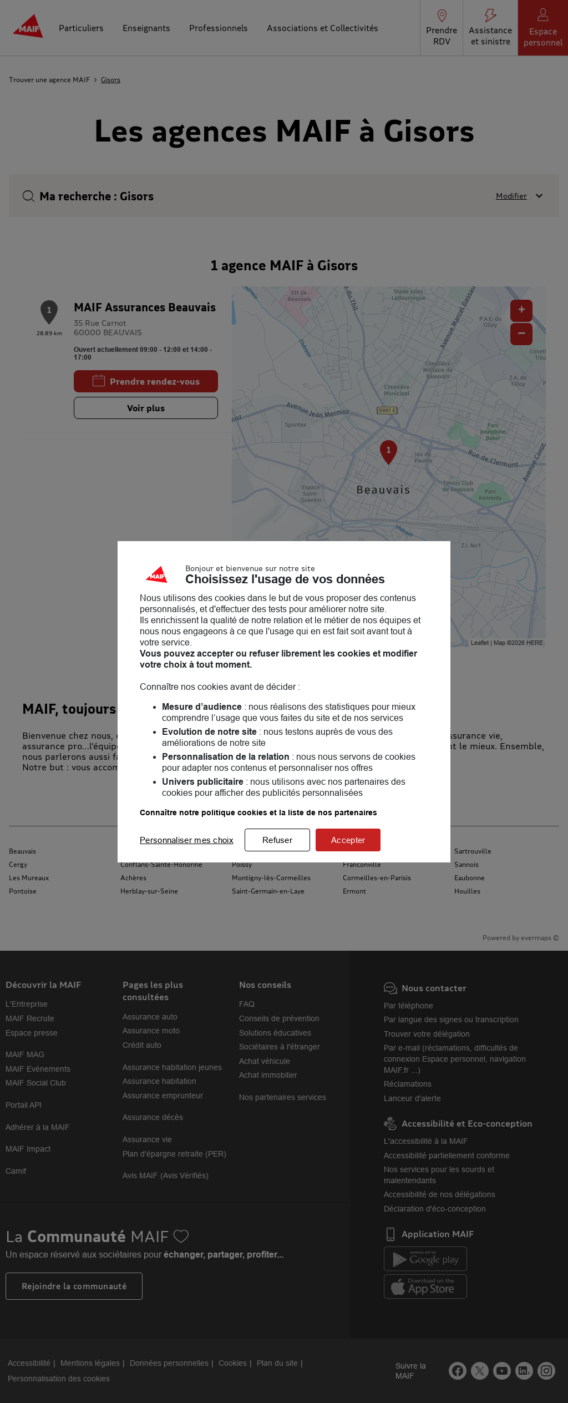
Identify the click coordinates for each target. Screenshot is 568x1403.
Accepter (348, 840)
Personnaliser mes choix (187, 840)
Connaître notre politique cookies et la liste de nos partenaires (258, 812)
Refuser (277, 840)
